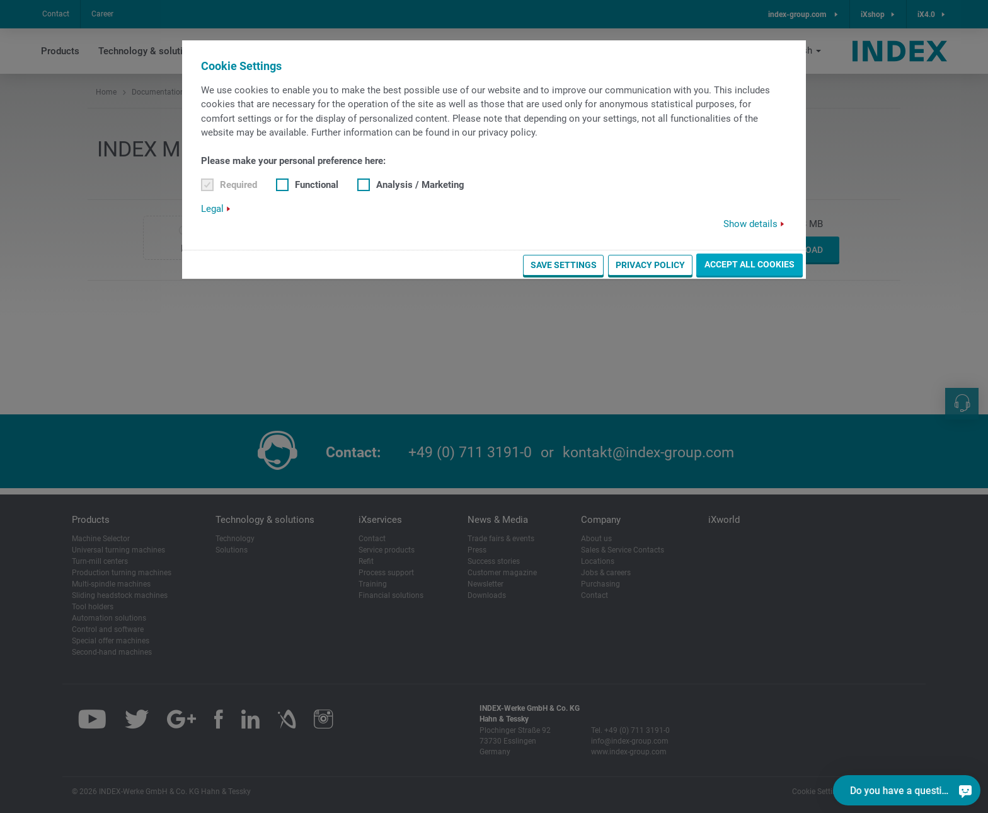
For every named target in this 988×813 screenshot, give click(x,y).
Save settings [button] (564, 265)
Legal (212, 208)
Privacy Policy (650, 265)
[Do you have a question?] (965, 790)
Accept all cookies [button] (749, 264)
